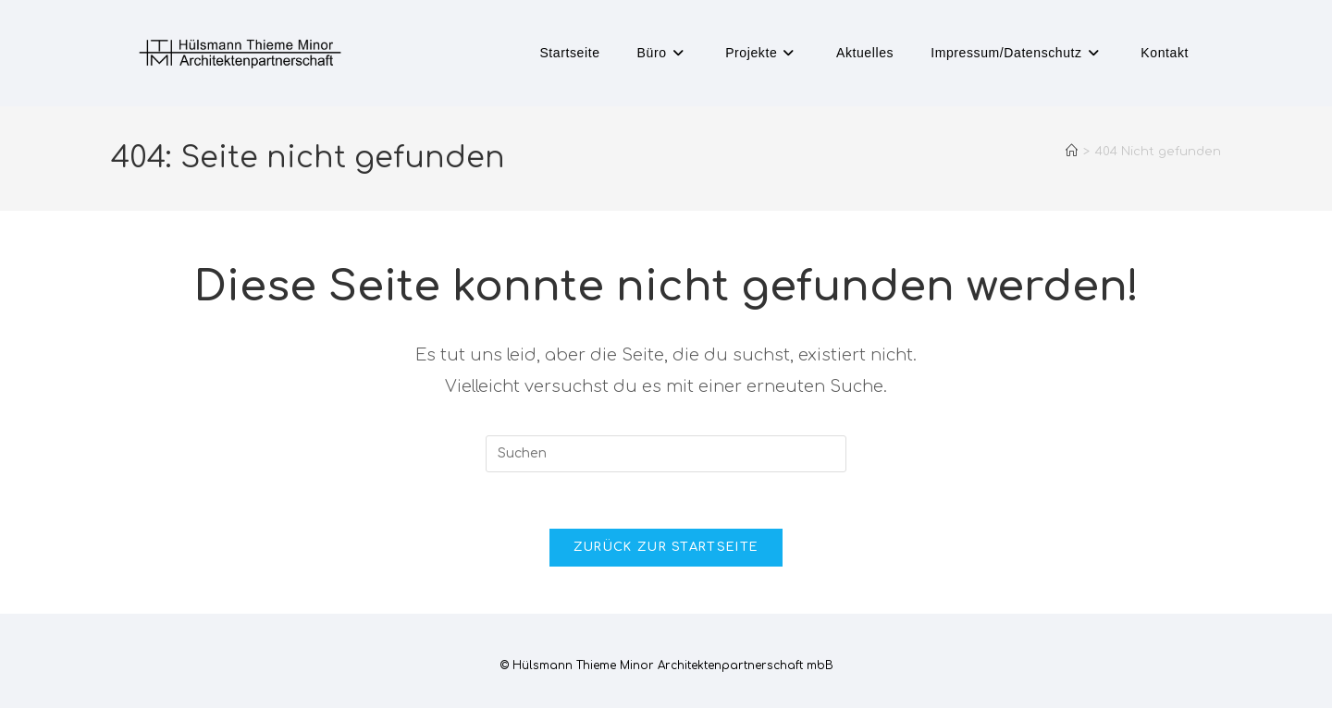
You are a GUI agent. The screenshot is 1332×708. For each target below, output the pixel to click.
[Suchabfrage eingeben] (666, 453)
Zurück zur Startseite (666, 547)
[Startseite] (1072, 151)
